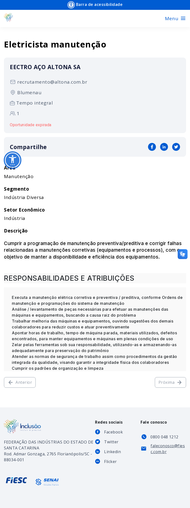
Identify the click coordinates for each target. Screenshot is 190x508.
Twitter (111, 442)
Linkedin (112, 451)
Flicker (110, 461)
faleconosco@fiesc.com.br (168, 448)
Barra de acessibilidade (95, 5)
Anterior (20, 382)
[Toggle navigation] (175, 18)
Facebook (113, 432)
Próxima (170, 382)
